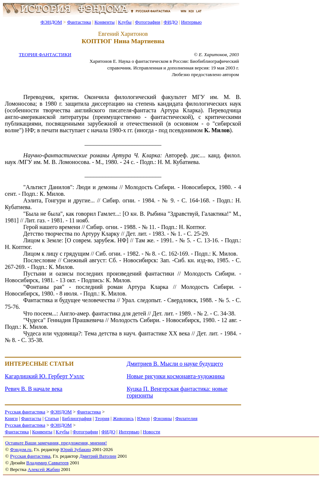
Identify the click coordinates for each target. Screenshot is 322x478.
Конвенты (105, 22)
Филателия (186, 418)
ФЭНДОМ (51, 22)
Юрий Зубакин (76, 449)
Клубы (124, 22)
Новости (151, 431)
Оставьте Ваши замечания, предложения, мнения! (56, 442)
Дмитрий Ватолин (97, 456)
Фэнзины (162, 418)
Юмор (143, 418)
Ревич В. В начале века (33, 389)
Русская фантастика (25, 411)
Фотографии (147, 22)
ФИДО (171, 22)
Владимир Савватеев (47, 462)
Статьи (52, 418)
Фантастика (79, 22)
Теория (102, 418)
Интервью (191, 22)
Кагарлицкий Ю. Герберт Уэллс (44, 376)
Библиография (77, 418)
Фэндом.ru (20, 449)
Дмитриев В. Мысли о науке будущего (175, 364)
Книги (11, 418)
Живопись (123, 418)
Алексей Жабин (44, 469)
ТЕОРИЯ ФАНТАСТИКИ (45, 54)
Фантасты (31, 418)
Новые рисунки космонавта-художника (176, 376)
